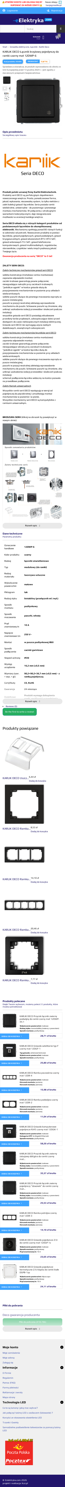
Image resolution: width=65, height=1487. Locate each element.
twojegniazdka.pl (54, 5)
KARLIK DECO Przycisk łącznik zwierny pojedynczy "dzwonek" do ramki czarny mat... (39, 1186)
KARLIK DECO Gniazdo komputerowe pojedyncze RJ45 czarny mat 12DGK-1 (39, 1128)
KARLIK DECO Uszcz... (16, 778)
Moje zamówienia (11, 1353)
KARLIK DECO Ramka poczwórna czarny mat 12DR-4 (39, 1074)
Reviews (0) (11, 706)
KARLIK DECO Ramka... (17, 828)
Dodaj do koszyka (12, 1036)
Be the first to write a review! (19, 711)
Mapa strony (9, 1397)
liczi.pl (25, 1483)
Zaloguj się (8, 1362)
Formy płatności (11, 1387)
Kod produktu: (10, 62)
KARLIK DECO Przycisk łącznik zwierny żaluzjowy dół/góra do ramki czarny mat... (38, 1156)
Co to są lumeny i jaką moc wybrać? (20, 1408)
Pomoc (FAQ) (9, 1382)
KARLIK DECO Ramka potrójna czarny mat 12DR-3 (38, 1214)
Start (5, 47)
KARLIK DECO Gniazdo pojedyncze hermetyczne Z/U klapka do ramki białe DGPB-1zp (39, 1270)
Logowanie (10, 10)
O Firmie (7, 1373)
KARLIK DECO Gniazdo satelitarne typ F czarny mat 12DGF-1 (39, 1047)
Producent (33, 61)
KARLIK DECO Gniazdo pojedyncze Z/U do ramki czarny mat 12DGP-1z (39, 1241)
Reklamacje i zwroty (13, 1392)
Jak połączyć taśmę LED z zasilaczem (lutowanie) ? (28, 1412)
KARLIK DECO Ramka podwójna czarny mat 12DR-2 (39, 1101)
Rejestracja (54, 10)
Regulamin (8, 1378)
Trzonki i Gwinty (11, 1422)
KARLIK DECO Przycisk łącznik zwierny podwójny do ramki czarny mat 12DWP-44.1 (39, 1019)
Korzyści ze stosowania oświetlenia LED (22, 1417)
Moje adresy (9, 1357)
